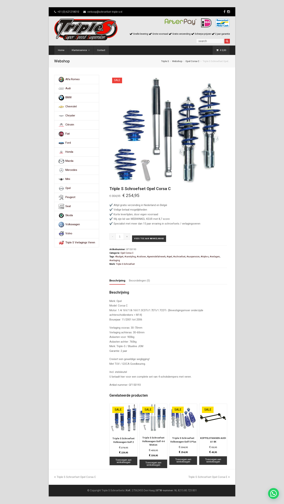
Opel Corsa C (192, 61)
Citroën (69, 124)
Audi (68, 88)
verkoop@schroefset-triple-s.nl (104, 11)
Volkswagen (72, 224)
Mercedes (71, 170)
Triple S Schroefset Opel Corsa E (209, 477)
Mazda (69, 161)
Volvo (68, 233)
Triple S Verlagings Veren (80, 242)
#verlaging (114, 261)
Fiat (67, 133)
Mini (67, 179)
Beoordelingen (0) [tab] (139, 281)
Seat (68, 206)
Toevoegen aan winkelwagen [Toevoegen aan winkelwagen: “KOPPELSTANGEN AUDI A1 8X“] (213, 461)
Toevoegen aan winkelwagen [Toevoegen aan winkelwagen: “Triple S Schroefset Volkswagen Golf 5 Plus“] (183, 461)
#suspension (193, 257)
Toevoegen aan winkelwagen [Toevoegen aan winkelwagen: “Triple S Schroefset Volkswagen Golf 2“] (123, 461)
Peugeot (70, 197)
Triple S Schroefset (125, 264)
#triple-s (205, 257)
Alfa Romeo (72, 79)
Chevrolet (71, 106)
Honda (69, 152)
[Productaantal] (120, 236)
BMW (68, 97)
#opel (169, 257)
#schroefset (179, 257)
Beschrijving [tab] (117, 281)
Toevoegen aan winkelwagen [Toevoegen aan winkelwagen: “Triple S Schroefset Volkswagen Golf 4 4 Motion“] (153, 464)
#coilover (141, 257)
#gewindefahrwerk (156, 257)
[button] (273, 493)
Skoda (69, 215)
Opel (68, 188)
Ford (68, 143)
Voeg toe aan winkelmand (153, 239)
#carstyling (130, 257)
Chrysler (70, 115)
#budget (119, 257)
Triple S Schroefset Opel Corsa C (75, 477)
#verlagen (215, 257)
